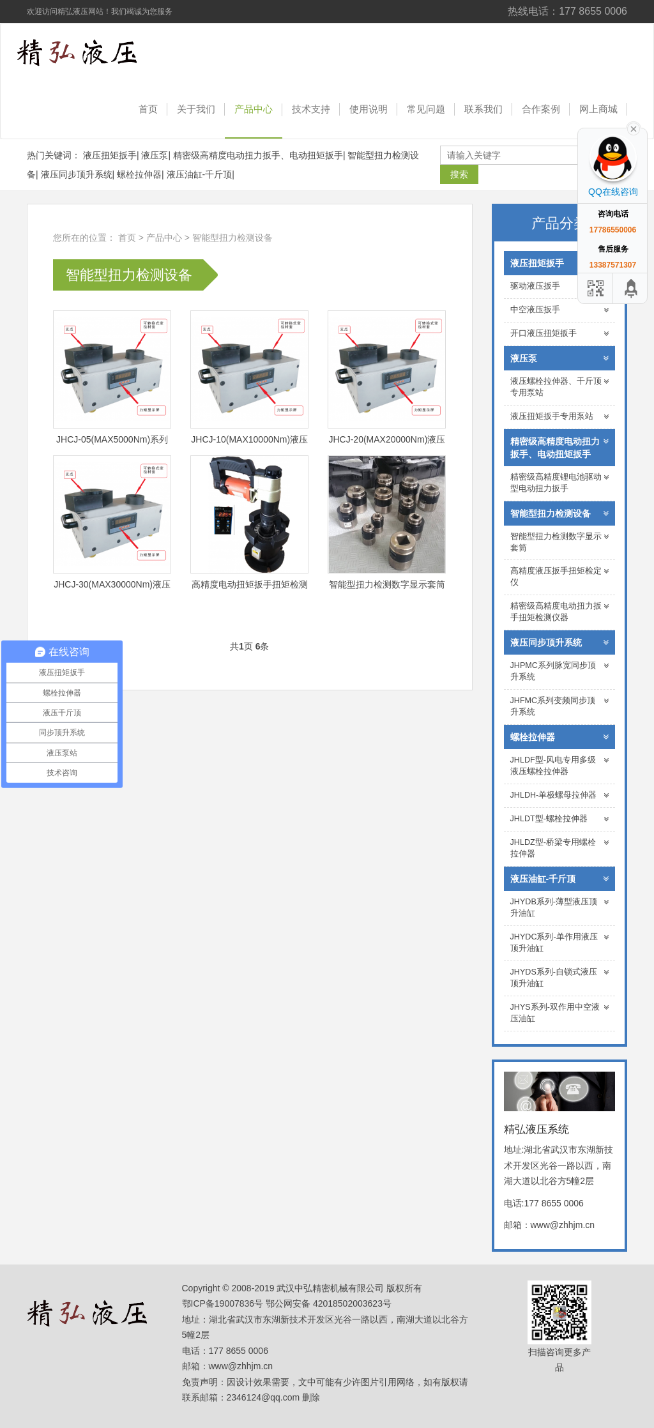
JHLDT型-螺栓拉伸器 (559, 819)
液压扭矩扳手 (110, 155)
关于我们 (196, 108)
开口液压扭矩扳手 (559, 333)
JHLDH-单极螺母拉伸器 (559, 795)
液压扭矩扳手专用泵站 (559, 417)
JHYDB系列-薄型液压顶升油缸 (559, 907)
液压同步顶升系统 (76, 174)
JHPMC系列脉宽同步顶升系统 (559, 671)
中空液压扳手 (559, 310)
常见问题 (426, 108)
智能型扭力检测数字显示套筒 (559, 542)
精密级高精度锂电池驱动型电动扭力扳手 (559, 483)
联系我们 (483, 108)
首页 (148, 108)
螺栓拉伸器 (139, 174)
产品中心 (253, 108)
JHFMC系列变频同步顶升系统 (559, 706)
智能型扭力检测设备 (232, 237)
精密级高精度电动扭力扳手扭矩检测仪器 (559, 612)
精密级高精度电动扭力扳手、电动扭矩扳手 (258, 155)
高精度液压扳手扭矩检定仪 (559, 576)
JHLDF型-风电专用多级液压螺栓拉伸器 (559, 766)
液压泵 (154, 155)
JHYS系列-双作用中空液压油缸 (559, 1013)
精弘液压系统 (94, 52)
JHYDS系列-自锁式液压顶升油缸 (559, 978)
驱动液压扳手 (559, 286)
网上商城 (598, 108)
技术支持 (311, 108)
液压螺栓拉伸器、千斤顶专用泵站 (559, 387)
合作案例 (541, 108)
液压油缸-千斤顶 (199, 174)
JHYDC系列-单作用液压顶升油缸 (559, 942)
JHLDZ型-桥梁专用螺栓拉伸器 (559, 848)
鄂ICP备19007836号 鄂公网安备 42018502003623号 (287, 1303)
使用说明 (368, 108)
